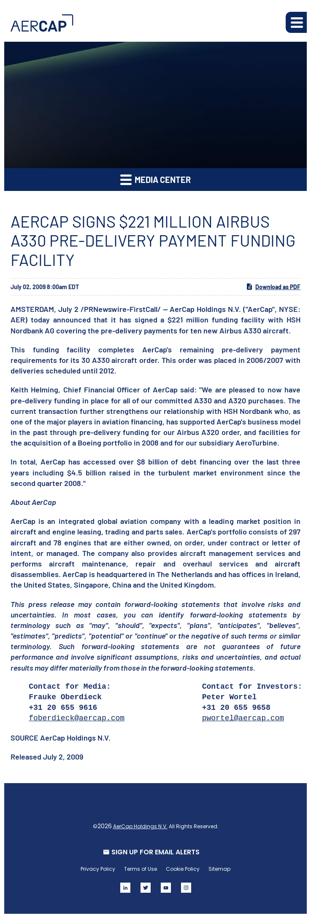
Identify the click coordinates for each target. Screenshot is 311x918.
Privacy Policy (98, 868)
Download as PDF (273, 286)
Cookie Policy (183, 868)
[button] (296, 22)
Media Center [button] (155, 179)
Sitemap (219, 868)
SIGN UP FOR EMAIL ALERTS (155, 852)
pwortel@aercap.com (243, 718)
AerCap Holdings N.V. (140, 826)
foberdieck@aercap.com (76, 718)
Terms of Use (140, 868)
